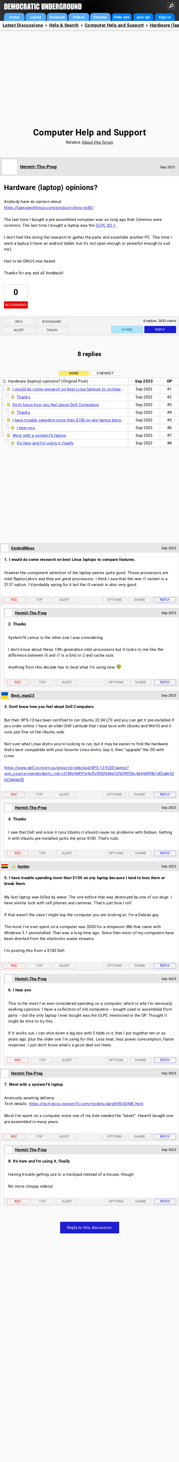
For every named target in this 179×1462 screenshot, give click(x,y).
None (73, 373)
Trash (52, 330)
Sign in (165, 17)
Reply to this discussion (89, 1227)
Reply (160, 330)
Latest (36, 17)
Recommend (16, 305)
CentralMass (22, 548)
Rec (14, 600)
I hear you (26, 427)
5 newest (105, 373)
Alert (19, 330)
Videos (79, 17)
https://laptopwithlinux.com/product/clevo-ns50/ (48, 207)
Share (127, 330)
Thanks (23, 397)
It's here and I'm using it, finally (45, 443)
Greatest (57, 17)
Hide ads (121, 17)
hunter (23, 866)
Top (39, 600)
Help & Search (64, 25)
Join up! (143, 17)
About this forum (97, 142)
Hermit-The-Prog (38, 166)
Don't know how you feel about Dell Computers (55, 404)
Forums (100, 17)
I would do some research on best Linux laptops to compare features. (76, 389)
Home (14, 17)
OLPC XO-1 (105, 225)
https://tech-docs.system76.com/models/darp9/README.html (86, 1103)
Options (114, 600)
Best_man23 (22, 695)
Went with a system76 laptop (39, 435)
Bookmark (51, 322)
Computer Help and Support (114, 25)
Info (19, 322)
